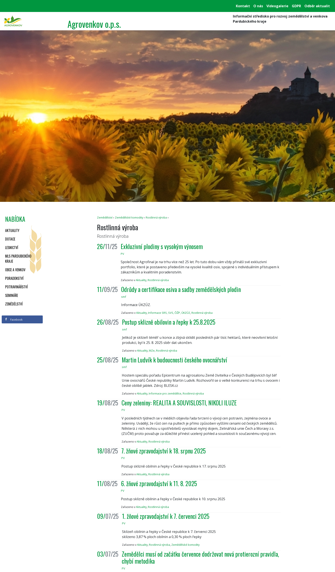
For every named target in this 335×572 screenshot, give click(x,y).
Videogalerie (277, 6)
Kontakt (243, 6)
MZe (152, 350)
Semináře (11, 295)
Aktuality (12, 230)
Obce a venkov (15, 269)
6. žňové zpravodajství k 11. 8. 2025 (159, 483)
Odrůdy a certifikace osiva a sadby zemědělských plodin (181, 289)
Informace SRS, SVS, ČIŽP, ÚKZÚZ (169, 313)
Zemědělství (14, 304)
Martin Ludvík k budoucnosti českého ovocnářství (174, 359)
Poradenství (14, 278)
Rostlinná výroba (156, 217)
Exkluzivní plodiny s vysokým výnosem (162, 246)
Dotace (10, 239)
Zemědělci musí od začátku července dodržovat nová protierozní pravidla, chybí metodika (200, 558)
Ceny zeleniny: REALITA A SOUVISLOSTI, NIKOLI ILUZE (179, 402)
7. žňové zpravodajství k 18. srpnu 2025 (163, 450)
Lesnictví (11, 247)
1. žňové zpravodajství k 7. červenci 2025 (165, 516)
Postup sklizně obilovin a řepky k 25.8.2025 (168, 322)
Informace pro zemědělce (165, 393)
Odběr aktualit (317, 6)
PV (122, 254)
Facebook (14, 319)
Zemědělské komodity (129, 217)
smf (123, 297)
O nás (258, 6)
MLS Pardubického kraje (18, 259)
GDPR (296, 6)
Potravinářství (16, 286)
